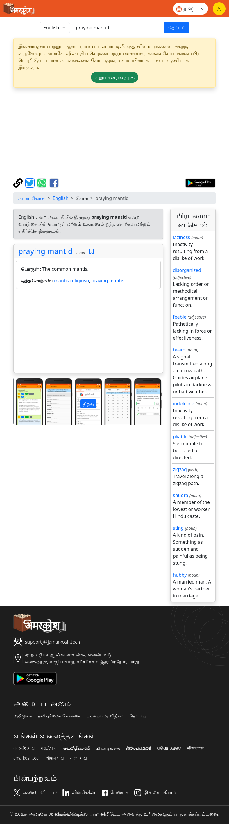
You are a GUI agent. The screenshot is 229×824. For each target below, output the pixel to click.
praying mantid (45, 251)
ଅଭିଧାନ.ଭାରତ (169, 748)
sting (178, 528)
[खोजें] (118, 27)
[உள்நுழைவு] (219, 8)
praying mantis (108, 280)
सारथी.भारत (78, 758)
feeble (180, 317)
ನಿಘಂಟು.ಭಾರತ (138, 748)
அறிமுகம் (22, 716)
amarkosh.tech (27, 758)
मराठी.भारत (49, 748)
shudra (180, 495)
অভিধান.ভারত (195, 748)
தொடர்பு (138, 716)
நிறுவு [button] (88, 404)
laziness (181, 237)
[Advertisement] (88, 332)
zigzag (180, 469)
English (60, 198)
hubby (180, 575)
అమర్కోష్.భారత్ (76, 748)
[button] (25, 401)
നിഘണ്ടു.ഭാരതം (108, 748)
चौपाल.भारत (55, 758)
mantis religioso (71, 280)
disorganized (187, 270)
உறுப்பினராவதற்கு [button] (115, 77)
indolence (183, 403)
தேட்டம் (177, 27)
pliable (180, 436)
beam (179, 350)
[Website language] (190, 9)
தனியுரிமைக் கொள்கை (59, 716)
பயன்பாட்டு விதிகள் (105, 716)
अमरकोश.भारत (24, 748)
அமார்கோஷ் (31, 198)
